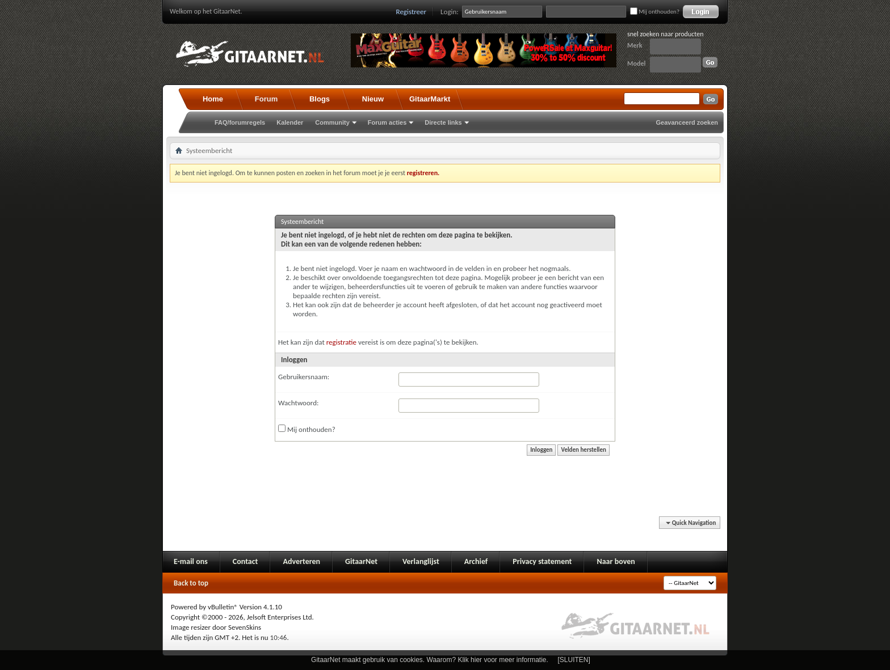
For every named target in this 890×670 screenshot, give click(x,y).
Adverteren (301, 561)
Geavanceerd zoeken (687, 122)
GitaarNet (361, 561)
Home (213, 99)
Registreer (411, 11)
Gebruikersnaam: (303, 376)
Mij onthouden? (654, 11)
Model (636, 63)
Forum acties (387, 122)
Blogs (319, 99)
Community (332, 122)
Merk (635, 45)
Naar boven (616, 561)
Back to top (191, 583)
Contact (245, 561)
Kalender (289, 122)
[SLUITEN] (574, 660)
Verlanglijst (420, 561)
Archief (476, 561)
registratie (341, 342)
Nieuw (373, 99)
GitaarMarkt (429, 99)
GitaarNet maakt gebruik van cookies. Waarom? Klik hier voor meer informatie (428, 660)
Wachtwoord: (298, 402)
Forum (266, 99)
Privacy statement (542, 561)
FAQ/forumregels (240, 122)
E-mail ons (191, 561)
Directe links (443, 122)
